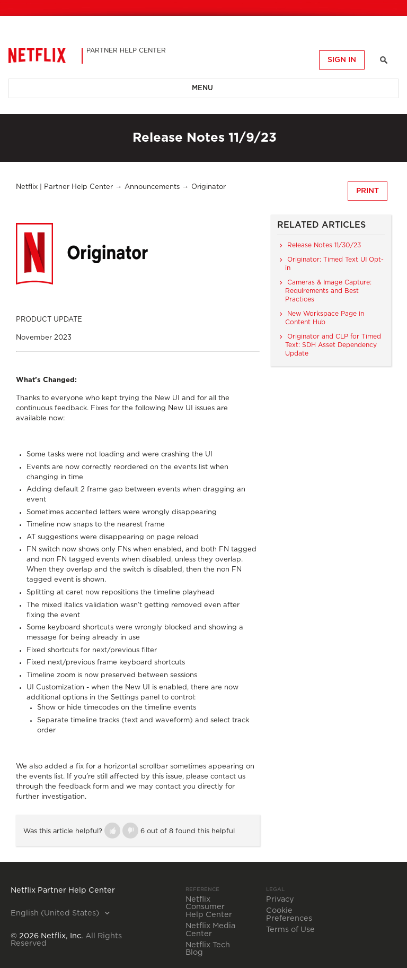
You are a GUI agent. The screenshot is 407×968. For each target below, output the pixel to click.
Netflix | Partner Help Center (64, 187)
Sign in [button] (342, 60)
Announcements (152, 187)
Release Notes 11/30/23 (324, 245)
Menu (202, 88)
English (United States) (56, 913)
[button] (112, 831)
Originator (208, 187)
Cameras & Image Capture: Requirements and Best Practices (328, 290)
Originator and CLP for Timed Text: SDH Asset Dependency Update (333, 345)
